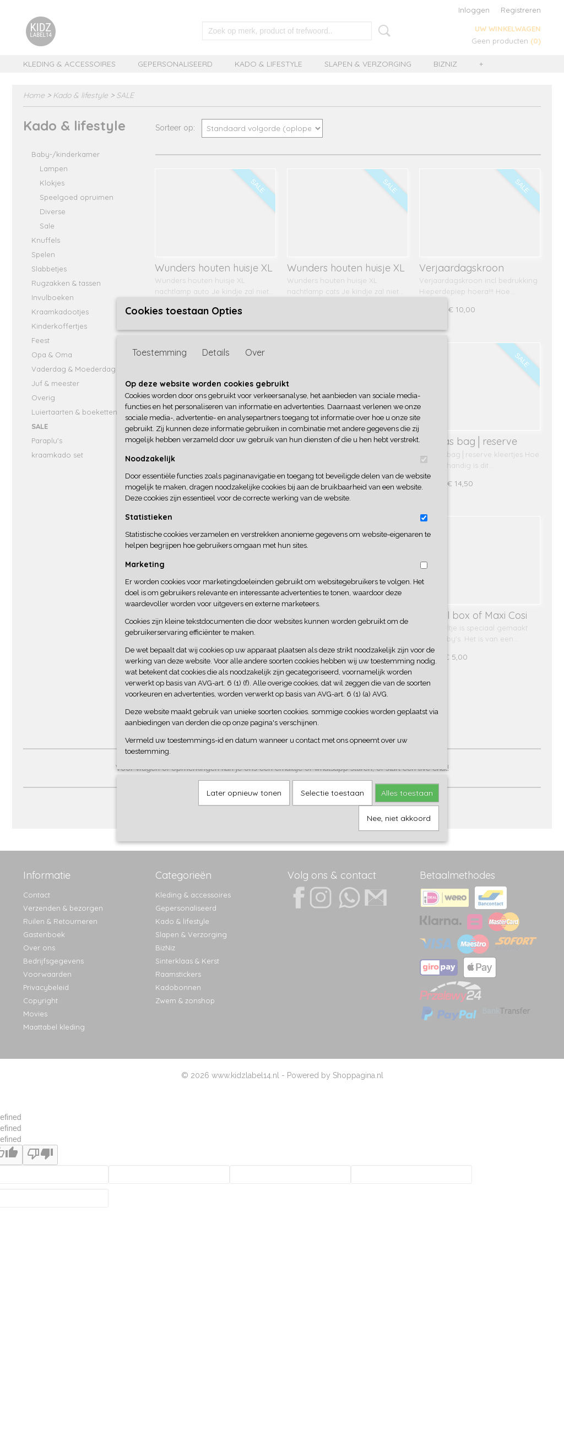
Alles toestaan (407, 811)
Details (216, 370)
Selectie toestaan (332, 811)
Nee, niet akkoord (399, 836)
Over (255, 370)
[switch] (423, 477)
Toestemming (159, 370)
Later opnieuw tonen (244, 811)
